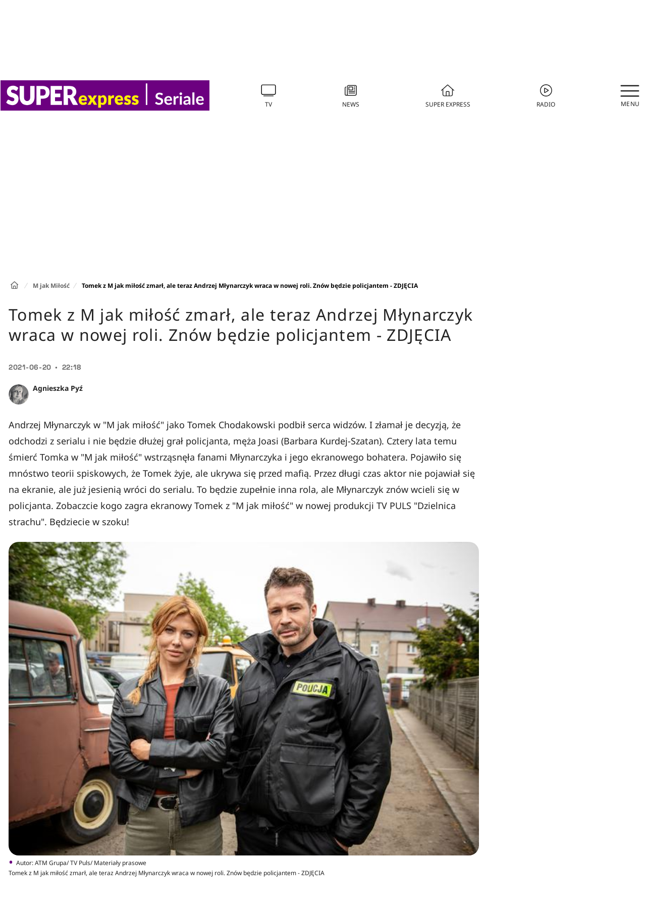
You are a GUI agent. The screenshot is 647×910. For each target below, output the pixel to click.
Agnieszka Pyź (58, 388)
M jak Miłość (51, 285)
